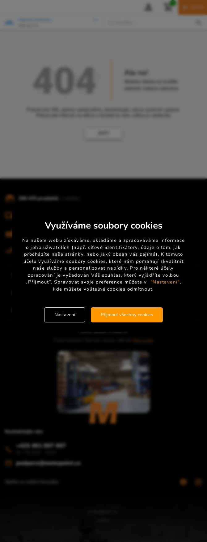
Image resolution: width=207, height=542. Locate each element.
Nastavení (64, 315)
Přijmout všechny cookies (127, 315)
